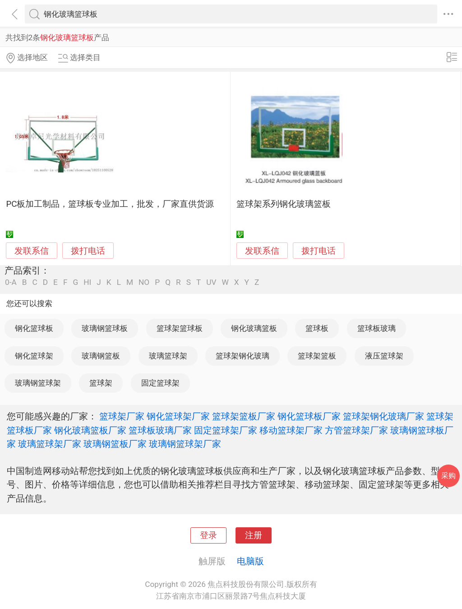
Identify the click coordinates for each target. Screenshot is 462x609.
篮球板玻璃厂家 (160, 430)
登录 (208, 535)
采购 (448, 475)
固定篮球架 (160, 382)
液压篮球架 (384, 355)
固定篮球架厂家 (225, 430)
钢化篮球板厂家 (309, 416)
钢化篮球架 (34, 355)
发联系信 (31, 251)
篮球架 (100, 382)
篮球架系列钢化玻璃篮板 (283, 204)
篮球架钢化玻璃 (242, 355)
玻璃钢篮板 (101, 355)
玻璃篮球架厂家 (49, 443)
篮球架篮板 (317, 355)
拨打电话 (88, 251)
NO (144, 282)
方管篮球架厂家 (356, 430)
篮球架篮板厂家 (243, 416)
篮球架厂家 (121, 416)
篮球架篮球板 (180, 328)
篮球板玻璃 (376, 328)
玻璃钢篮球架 (38, 382)
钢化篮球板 (34, 328)
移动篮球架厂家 (291, 430)
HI (87, 282)
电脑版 (250, 561)
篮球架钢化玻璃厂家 (383, 416)
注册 (253, 535)
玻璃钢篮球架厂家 (185, 443)
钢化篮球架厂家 (178, 416)
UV (211, 282)
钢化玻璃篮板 (254, 328)
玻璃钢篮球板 (105, 328)
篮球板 (316, 328)
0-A (11, 282)
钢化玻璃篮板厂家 (90, 430)
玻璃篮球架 (168, 355)
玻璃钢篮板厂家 (115, 443)
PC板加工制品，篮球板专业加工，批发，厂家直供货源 (110, 204)
